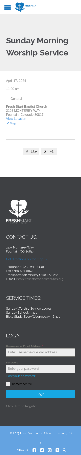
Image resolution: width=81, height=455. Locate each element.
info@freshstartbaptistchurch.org (39, 279)
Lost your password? (21, 376)
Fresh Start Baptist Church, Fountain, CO (46, 433)
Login (40, 394)
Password (13, 362)
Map (11, 123)
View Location (16, 118)
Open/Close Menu (7, 7)
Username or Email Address (24, 346)
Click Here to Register (21, 406)
